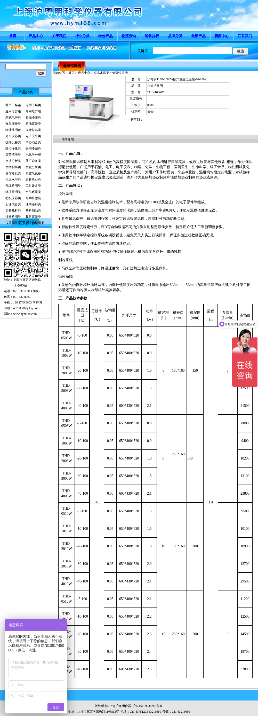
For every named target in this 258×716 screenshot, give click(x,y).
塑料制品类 (33, 210)
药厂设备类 (33, 161)
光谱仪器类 (13, 136)
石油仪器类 (13, 204)
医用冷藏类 (33, 148)
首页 (12, 36)
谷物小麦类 (33, 117)
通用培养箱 (13, 111)
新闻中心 (221, 36)
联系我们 (245, 36)
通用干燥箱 (13, 105)
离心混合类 (33, 142)
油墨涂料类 (33, 204)
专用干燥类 (33, 105)
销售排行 (152, 36)
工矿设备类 (33, 186)
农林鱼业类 (33, 179)
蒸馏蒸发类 (13, 173)
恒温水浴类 (13, 179)
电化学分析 (33, 155)
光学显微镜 (33, 198)
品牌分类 (175, 36)
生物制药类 (13, 167)
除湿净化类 (13, 148)
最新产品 (198, 36)
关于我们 (59, 36)
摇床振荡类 (33, 130)
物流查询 (129, 36)
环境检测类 (13, 192)
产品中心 (36, 36)
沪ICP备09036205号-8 (147, 706)
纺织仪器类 (13, 198)
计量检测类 (13, 217)
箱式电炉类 (13, 117)
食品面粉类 (13, 124)
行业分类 (82, 36)
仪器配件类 (13, 223)
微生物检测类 (35, 223)
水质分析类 (13, 161)
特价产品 (105, 36)
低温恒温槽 (72, 66)
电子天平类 (33, 136)
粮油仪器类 (33, 124)
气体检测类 (13, 186)
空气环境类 (33, 192)
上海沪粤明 (155, 86)
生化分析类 (33, 167)
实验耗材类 (13, 210)
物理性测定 (13, 130)
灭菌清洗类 (13, 155)
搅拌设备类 (13, 142)
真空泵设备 (33, 173)
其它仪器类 (33, 217)
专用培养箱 (33, 111)
